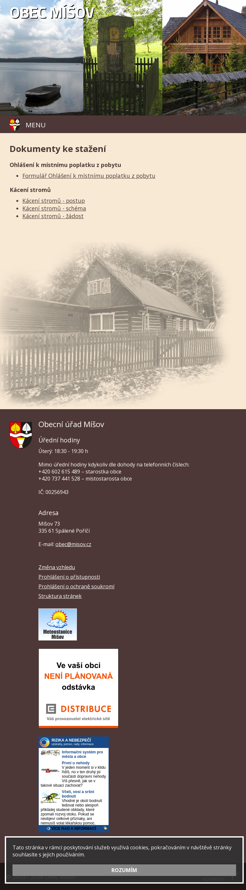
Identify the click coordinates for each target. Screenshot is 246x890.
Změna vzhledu (56, 567)
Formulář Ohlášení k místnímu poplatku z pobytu (88, 175)
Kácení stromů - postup (53, 200)
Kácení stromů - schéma (54, 208)
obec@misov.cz (73, 544)
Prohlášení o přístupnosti (69, 576)
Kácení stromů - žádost (53, 216)
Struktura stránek (60, 596)
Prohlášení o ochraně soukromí (76, 586)
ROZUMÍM (124, 870)
